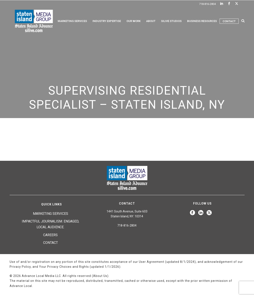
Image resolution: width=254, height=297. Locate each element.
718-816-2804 (207, 4)
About (151, 21)
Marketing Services (72, 21)
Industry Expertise (106, 21)
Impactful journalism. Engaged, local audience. (50, 224)
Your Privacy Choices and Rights (64, 266)
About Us (100, 276)
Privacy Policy (20, 266)
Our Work (133, 21)
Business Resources (202, 21)
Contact (229, 21)
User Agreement (151, 261)
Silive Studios (171, 21)
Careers (50, 235)
